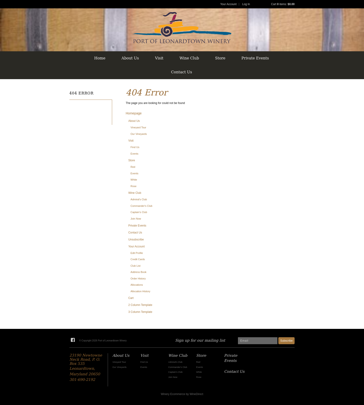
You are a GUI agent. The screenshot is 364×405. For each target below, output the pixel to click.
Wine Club (189, 58)
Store (220, 58)
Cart (131, 298)
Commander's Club (141, 205)
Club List (135, 265)
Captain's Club (138, 212)
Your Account (228, 4)
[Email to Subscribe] (257, 340)
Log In (246, 4)
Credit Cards (137, 259)
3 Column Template (140, 312)
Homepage (134, 113)
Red (132, 166)
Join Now (135, 218)
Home (99, 58)
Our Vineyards (138, 134)
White (133, 179)
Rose (133, 186)
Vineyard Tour (138, 127)
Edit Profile (136, 253)
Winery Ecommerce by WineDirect (182, 394)
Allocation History (140, 291)
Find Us (134, 147)
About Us (130, 58)
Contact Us (181, 72)
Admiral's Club (138, 199)
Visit (159, 58)
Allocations (136, 284)
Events (134, 153)
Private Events (255, 58)
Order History (138, 278)
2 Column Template (140, 305)
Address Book (138, 272)
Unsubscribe (136, 239)
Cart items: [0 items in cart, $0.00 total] (283, 4)
